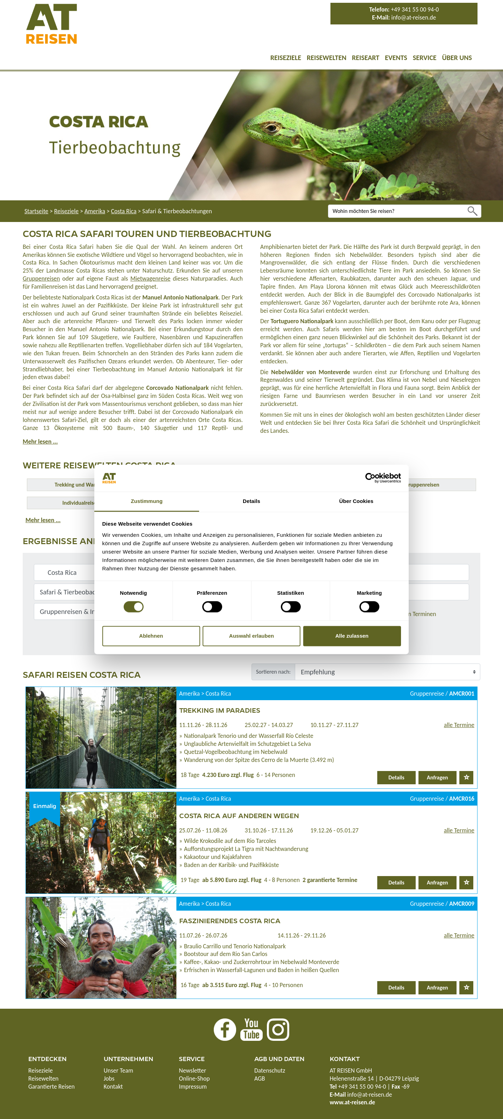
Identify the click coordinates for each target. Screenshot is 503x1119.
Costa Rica (124, 211)
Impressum (192, 1086)
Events (396, 57)
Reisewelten (326, 57)
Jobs (109, 1078)
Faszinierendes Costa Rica (229, 920)
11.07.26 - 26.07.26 (203, 935)
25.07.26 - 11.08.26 (203, 830)
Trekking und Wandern (81, 484)
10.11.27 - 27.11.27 (334, 725)
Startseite (36, 211)
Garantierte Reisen (51, 1086)
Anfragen (437, 777)
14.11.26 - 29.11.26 (301, 935)
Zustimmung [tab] (147, 501)
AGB (259, 1078)
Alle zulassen (352, 636)
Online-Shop (194, 1078)
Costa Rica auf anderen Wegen (239, 815)
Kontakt (113, 1086)
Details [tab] (251, 501)
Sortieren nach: (273, 671)
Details (396, 777)
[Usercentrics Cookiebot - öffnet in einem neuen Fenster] (370, 478)
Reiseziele (285, 57)
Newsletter (192, 1070)
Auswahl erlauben (251, 636)
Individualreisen (81, 502)
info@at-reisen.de (413, 17)
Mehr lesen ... (40, 441)
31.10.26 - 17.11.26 (269, 830)
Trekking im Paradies (219, 709)
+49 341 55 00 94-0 (415, 9)
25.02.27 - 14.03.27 (269, 725)
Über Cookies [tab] (356, 501)
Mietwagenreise (150, 278)
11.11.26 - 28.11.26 (203, 725)
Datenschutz (269, 1070)
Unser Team (118, 1070)
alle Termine (459, 725)
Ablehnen (151, 636)
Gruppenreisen (41, 278)
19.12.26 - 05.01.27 (334, 830)
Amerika (95, 211)
